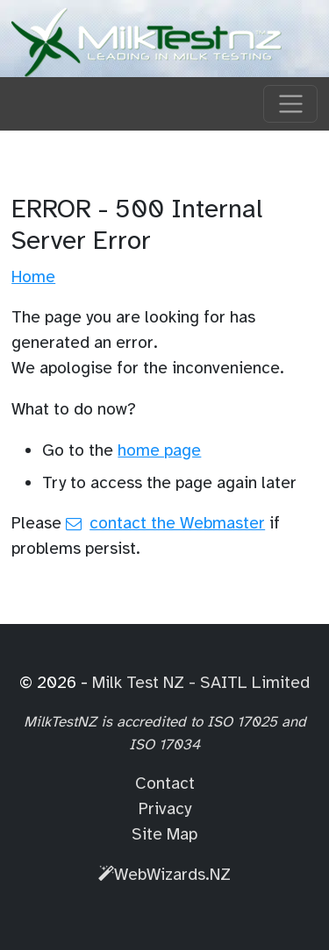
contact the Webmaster (177, 523)
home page (159, 450)
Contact (165, 783)
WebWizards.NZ (164, 874)
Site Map (164, 834)
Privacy (165, 808)
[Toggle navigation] (290, 104)
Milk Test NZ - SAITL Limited (201, 682)
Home (33, 276)
